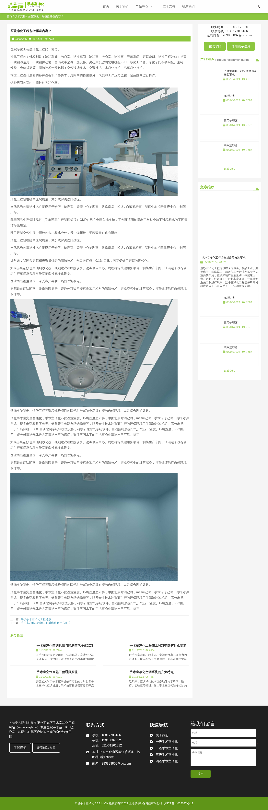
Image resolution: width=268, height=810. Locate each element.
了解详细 (20, 747)
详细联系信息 (240, 46)
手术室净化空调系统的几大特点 (152, 672)
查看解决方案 (46, 747)
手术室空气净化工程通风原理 (57, 672)
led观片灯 (230, 95)
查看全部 (229, 168)
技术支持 (20, 16)
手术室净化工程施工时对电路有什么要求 (45, 622)
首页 (9, 16)
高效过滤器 (231, 145)
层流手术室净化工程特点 (36, 619)
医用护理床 (231, 120)
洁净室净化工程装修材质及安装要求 (224, 257)
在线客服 (215, 46)
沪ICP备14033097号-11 (178, 803)
